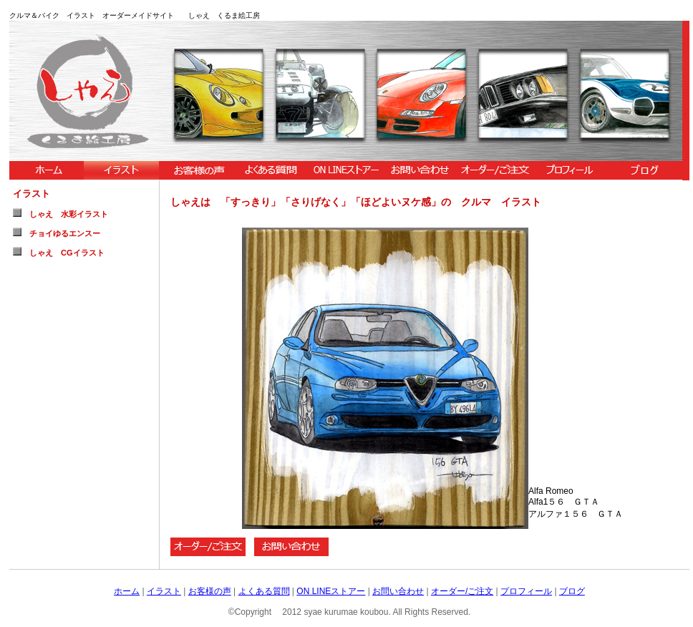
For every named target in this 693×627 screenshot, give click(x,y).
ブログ (572, 591)
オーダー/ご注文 (462, 591)
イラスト (164, 591)
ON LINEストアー (330, 591)
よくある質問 (264, 591)
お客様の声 (209, 591)
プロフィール (526, 591)
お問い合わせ (398, 591)
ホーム (127, 591)
